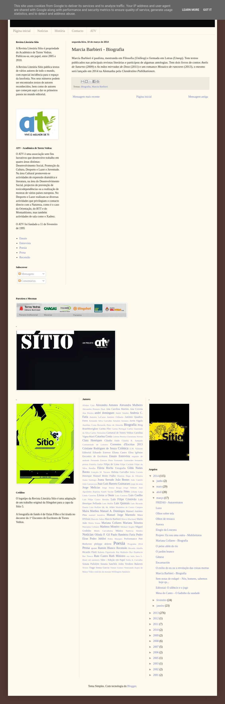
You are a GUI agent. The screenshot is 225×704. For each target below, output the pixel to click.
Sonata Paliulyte (90, 563)
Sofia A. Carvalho (134, 560)
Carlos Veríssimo (98, 433)
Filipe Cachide (126, 464)
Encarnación (163, 562)
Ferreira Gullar (96, 464)
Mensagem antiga (198, 96)
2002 (156, 669)
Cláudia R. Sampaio (132, 440)
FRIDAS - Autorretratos (169, 502)
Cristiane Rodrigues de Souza (99, 448)
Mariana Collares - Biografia (172, 540)
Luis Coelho (135, 495)
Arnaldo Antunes (120, 421)
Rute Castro (101, 555)
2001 (156, 674)
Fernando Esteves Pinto (102, 460)
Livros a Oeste (105, 495)
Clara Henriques (92, 440)
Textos (85, 567)
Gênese (160, 556)
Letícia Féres (122, 491)
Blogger (131, 686)
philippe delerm (102, 544)
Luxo (159, 508)
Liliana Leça (137, 491)
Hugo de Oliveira (134, 476)
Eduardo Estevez (102, 452)
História (60, 31)
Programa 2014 (135, 544)
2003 (156, 663)
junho (160, 480)
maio (160, 486)
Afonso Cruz (88, 405)
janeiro (161, 605)
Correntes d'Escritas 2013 (126, 444)
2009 (156, 635)
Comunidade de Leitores (95, 444)
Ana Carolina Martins (117, 409)
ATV (93, 31)
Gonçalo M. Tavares (100, 472)
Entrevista (25, 243)
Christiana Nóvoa (135, 436)
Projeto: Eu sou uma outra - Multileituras (179, 535)
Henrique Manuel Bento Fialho (99, 475)
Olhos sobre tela (165, 513)
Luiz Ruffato (95, 507)
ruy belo (131, 556)
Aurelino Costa (89, 425)
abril (159, 492)
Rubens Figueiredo (106, 552)
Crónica (123, 448)
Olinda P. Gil (102, 534)
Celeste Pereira (119, 436)
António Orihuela (115, 417)
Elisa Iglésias (135, 452)
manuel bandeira (97, 515)
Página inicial (22, 31)
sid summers (94, 560)
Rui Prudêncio (136, 552)
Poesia (23, 247)
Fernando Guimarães (124, 460)
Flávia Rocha (105, 467)
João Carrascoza (89, 484)
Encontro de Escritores (95, 456)
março (160, 497)
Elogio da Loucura (166, 529)
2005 (156, 657)
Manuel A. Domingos (112, 511)
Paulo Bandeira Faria (123, 534)
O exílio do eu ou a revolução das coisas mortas (182, 567)
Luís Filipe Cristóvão (123, 499)
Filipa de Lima (111, 464)
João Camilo (137, 480)
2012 (156, 618)
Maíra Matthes (90, 511)
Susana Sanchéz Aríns (112, 563)
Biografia (86, 86)
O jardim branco (165, 551)
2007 (156, 646)
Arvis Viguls (136, 420)
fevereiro (162, 600)
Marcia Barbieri (100, 86)
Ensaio (23, 238)
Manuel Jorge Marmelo (121, 514)
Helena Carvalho (120, 472)
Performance (130, 538)
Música (119, 530)
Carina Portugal (119, 429)
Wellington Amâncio (121, 571)
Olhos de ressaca (165, 518)
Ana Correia (136, 409)
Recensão (25, 257)
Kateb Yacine (107, 491)
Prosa (23, 252)
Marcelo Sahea (97, 519)
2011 (156, 624)
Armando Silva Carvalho (100, 421)
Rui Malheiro (122, 552)
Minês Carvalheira (103, 531)
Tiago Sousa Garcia (99, 567)
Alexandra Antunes (107, 405)
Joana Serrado (106, 479)
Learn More (190, 9)
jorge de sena (137, 484)
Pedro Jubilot (98, 538)
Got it (207, 9)
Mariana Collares (111, 522)
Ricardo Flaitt (89, 552)
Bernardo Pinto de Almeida (110, 425)
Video (91, 571)
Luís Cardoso (121, 495)
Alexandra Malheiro (131, 405)
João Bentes (122, 479)
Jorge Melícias (91, 487)
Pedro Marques (115, 539)
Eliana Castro (119, 452)
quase (94, 548)
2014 (156, 475)
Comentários (27, 280)
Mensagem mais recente (86, 96)
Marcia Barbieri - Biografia (171, 573)
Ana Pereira (88, 413)
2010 (156, 629)
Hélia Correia (136, 472)
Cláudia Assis (112, 440)
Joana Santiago (89, 480)
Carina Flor (105, 428)
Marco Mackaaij (128, 519)
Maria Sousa (94, 523)
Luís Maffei (107, 503)
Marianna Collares (90, 527)
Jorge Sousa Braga (111, 487)
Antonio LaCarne (97, 417)
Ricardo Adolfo (135, 548)
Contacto (77, 31)
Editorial (86, 452)
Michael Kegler (127, 527)
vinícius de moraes (102, 571)
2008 (156, 641)
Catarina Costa (103, 436)
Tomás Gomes (116, 567)
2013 (156, 612)
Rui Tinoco (87, 556)
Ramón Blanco (106, 548)
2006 (156, 652)
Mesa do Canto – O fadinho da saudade (178, 593)
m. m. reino (108, 507)
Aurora (160, 524)
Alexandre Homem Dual (93, 409)
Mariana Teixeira (133, 522)
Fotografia (120, 468)
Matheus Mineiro (109, 526)
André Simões (122, 413)
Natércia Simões (134, 531)
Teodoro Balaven (134, 563)
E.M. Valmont (136, 448)
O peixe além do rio (167, 546)
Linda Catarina (89, 495)
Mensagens (26, 273)
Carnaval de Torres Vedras (120, 432)
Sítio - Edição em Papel (112, 559)
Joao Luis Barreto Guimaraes (114, 483)
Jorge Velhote (130, 487)
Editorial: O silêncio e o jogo (172, 587)
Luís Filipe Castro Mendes (95, 499)
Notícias (42, 31)
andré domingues (104, 412)
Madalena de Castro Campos (129, 507)
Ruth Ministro (117, 555)
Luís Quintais (122, 503)
